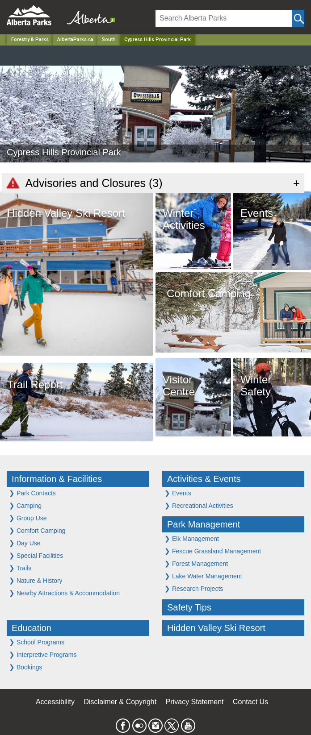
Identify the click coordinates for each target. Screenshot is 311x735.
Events (177, 493)
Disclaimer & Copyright (120, 702)
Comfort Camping (37, 530)
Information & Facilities (57, 479)
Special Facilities (36, 555)
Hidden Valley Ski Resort (216, 628)
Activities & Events (204, 479)
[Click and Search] (298, 18)
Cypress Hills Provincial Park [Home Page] (157, 39)
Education (31, 628)
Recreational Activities (198, 505)
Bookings (25, 667)
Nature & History (36, 580)
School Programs (36, 642)
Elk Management (191, 538)
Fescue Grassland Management (212, 551)
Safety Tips (189, 607)
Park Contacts (32, 493)
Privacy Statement (195, 702)
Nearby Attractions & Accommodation (64, 593)
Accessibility (55, 702)
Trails (20, 568)
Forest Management (196, 563)
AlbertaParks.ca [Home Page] (75, 39)
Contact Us (250, 702)
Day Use (25, 543)
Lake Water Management (203, 576)
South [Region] (109, 39)
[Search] (224, 18)
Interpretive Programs (43, 654)
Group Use (28, 518)
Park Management (203, 524)
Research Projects (193, 588)
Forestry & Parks (30, 39)
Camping (25, 505)
